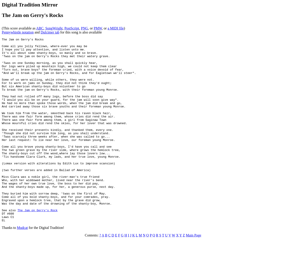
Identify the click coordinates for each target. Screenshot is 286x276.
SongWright (54, 28)
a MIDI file (115, 28)
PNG (84, 28)
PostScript (71, 28)
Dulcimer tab (50, 32)
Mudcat (22, 264)
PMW (98, 28)
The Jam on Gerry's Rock (37, 245)
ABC (40, 28)
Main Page (193, 272)
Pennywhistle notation (18, 32)
